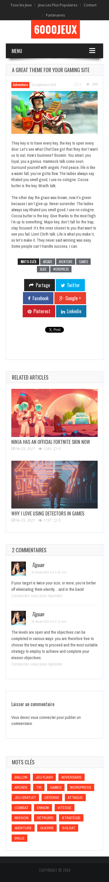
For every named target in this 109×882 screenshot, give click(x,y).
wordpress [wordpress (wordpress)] (80, 787)
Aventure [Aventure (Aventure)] (23, 827)
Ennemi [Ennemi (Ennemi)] (43, 807)
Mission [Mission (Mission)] (21, 817)
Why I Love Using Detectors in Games (47, 513)
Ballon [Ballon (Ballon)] (21, 777)
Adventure (20, 85)
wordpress (61, 269)
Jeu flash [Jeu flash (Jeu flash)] (44, 777)
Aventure (65, 261)
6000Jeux (55, 29)
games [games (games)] (56, 787)
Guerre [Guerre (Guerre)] (47, 827)
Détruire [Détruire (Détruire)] (45, 817)
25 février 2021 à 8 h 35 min (49, 572)
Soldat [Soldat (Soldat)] (68, 827)
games (83, 261)
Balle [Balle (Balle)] (19, 838)
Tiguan (38, 564)
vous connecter (43, 717)
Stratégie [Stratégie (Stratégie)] (71, 817)
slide (43, 269)
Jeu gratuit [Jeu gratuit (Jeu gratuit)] (25, 797)
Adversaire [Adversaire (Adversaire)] (71, 777)
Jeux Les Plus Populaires (57, 5)
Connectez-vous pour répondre (36, 595)
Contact (90, 5)
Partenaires (55, 15)
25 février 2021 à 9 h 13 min (49, 621)
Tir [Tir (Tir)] (39, 787)
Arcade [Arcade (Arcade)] (21, 787)
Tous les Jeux (21, 5)
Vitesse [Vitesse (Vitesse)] (65, 807)
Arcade (47, 261)
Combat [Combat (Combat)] (21, 807)
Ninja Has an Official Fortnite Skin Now (50, 441)
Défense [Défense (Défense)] (51, 797)
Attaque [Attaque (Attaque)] (75, 797)
